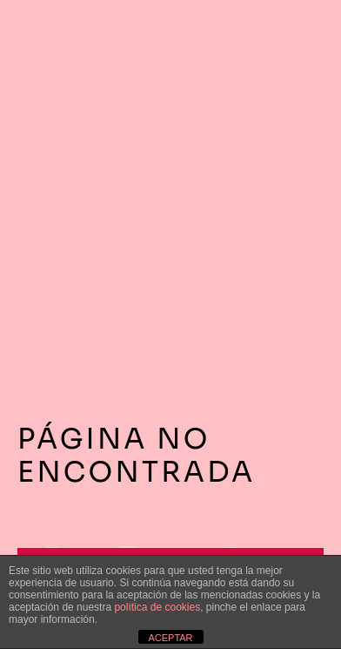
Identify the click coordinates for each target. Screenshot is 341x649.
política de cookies (157, 607)
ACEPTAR (170, 637)
